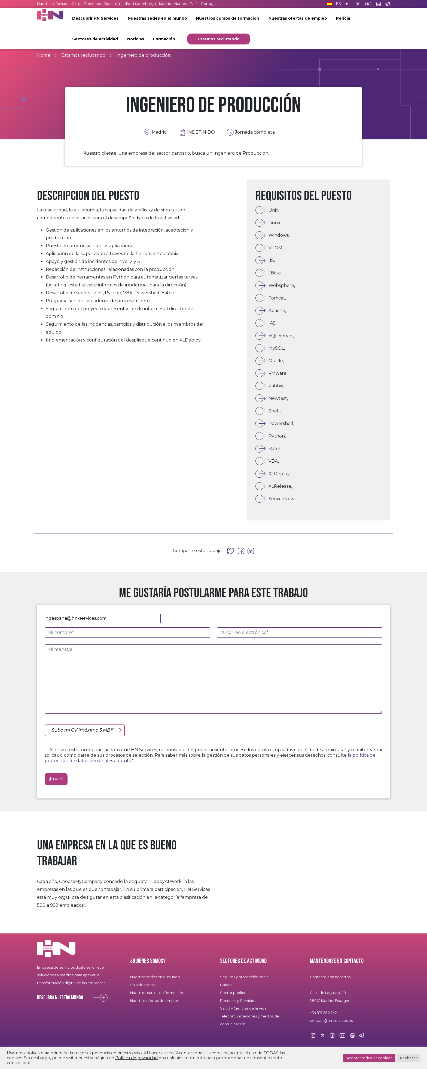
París (194, 4)
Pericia (343, 18)
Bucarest (112, 4)
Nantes (180, 4)
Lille (126, 4)
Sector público (233, 993)
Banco (226, 985)
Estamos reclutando (219, 39)
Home (43, 55)
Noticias (135, 39)
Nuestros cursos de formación (227, 18)
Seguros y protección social (244, 977)
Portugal (208, 4)
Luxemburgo (145, 4)
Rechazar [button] (408, 1058)
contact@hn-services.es (331, 1021)
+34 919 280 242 (323, 1013)
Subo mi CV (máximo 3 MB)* (82, 730)
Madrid (165, 4)
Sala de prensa (143, 985)
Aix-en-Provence (86, 4)
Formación (164, 39)
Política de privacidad (136, 1057)
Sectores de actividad (95, 39)
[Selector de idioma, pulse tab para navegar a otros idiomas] (337, 3)
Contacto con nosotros (330, 977)
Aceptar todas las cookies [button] (369, 1058)
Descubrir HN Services (95, 18)
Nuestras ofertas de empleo (298, 18)
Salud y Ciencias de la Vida (243, 1008)
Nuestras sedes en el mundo (157, 18)
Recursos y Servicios (238, 1001)
